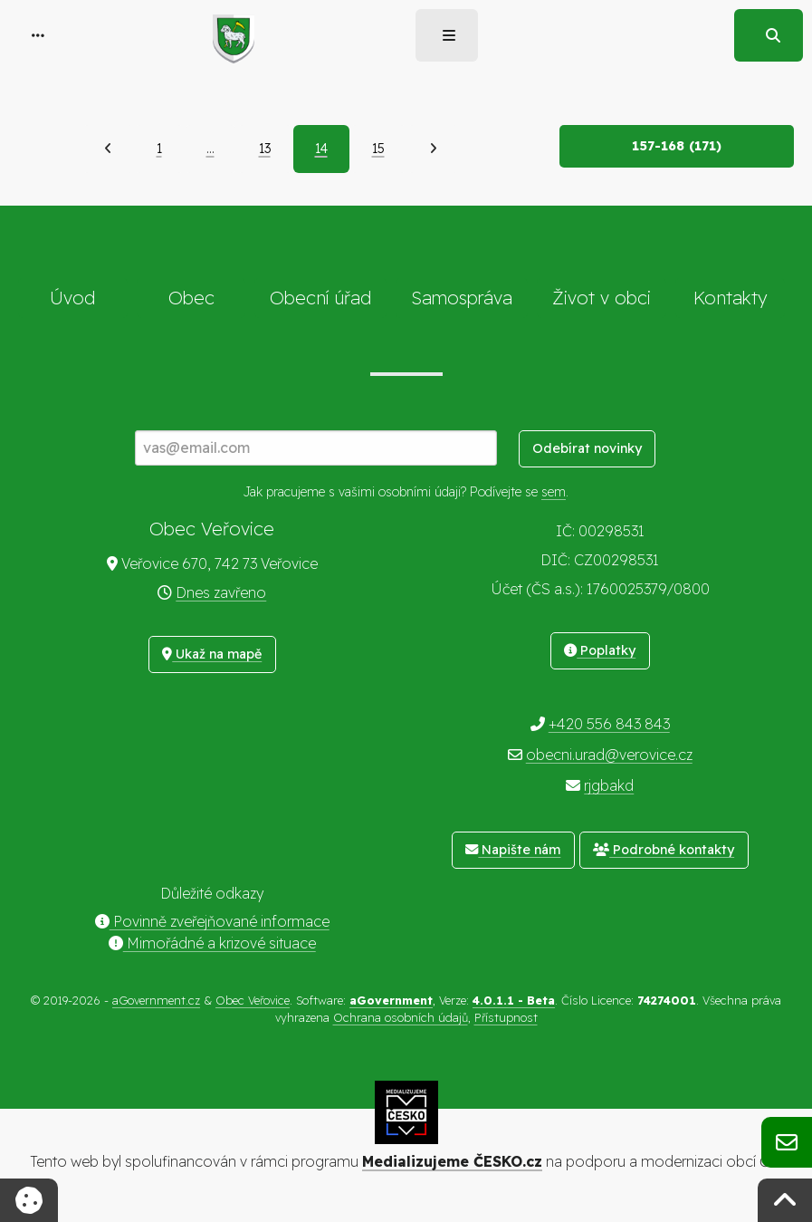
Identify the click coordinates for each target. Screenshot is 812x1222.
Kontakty (730, 297)
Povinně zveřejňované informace (212, 921)
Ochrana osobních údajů (400, 1017)
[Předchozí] (108, 148)
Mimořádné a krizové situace (212, 943)
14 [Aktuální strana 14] (321, 148)
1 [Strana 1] (159, 148)
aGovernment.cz (156, 1000)
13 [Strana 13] (265, 148)
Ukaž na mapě (212, 654)
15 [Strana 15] (378, 148)
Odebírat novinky (587, 448)
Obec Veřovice (252, 1000)
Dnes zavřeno (221, 592)
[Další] (433, 148)
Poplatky (599, 650)
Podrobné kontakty (663, 850)
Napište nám (512, 850)
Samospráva (461, 297)
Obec (191, 297)
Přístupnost (506, 1017)
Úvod (72, 297)
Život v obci (601, 297)
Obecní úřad (320, 297)
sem (553, 492)
